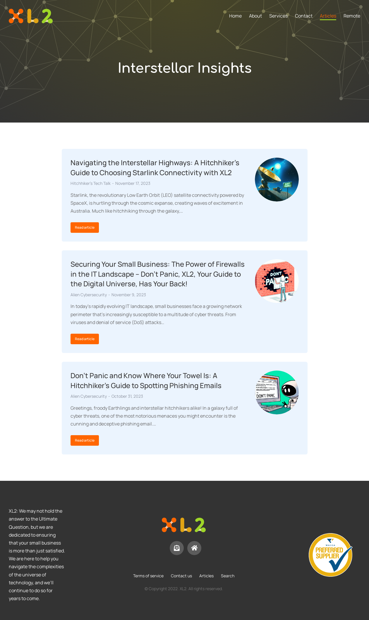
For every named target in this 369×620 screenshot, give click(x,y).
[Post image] (277, 180)
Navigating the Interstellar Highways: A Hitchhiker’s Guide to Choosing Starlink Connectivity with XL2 (155, 167)
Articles (206, 575)
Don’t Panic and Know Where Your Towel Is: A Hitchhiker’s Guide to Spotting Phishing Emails (146, 380)
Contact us (181, 575)
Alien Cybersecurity (89, 294)
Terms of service (148, 575)
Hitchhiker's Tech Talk (91, 183)
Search (227, 575)
